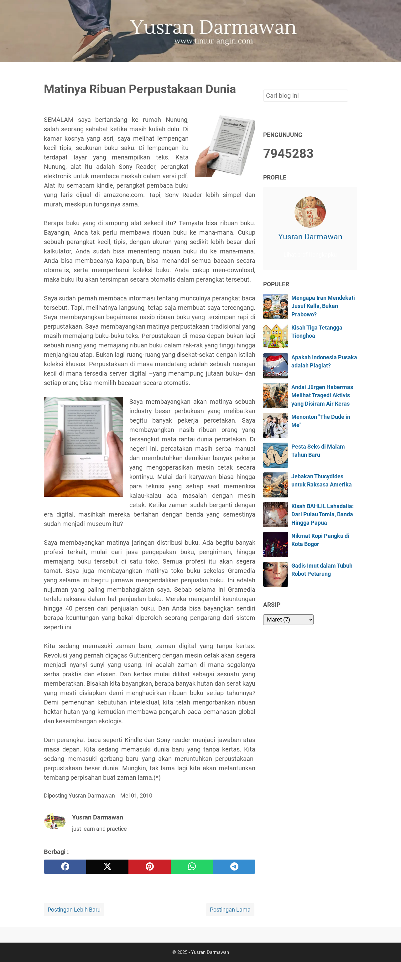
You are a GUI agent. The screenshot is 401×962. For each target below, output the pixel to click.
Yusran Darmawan (310, 236)
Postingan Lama (230, 910)
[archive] (288, 619)
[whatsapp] (192, 867)
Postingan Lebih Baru (74, 910)
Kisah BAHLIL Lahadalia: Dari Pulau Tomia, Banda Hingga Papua (322, 514)
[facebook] (65, 867)
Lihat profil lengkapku (310, 255)
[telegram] (234, 867)
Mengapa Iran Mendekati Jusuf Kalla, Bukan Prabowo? (323, 306)
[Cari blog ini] (353, 73)
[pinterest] (149, 867)
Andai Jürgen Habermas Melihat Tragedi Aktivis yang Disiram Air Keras (322, 395)
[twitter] (107, 867)
